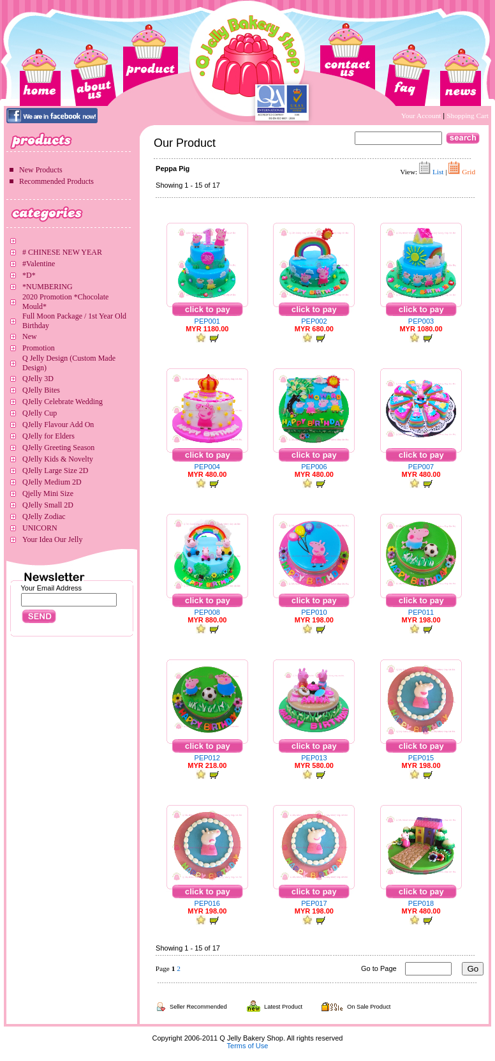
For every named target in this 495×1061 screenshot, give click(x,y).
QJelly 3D (38, 378)
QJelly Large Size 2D (55, 470)
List (438, 172)
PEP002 (314, 321)
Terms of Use (248, 1046)
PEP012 (207, 758)
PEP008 (207, 612)
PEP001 (207, 321)
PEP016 (207, 903)
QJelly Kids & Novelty (57, 459)
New (29, 336)
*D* (29, 275)
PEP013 (314, 758)
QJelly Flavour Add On (58, 424)
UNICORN (39, 527)
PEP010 (314, 612)
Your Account (422, 115)
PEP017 (314, 903)
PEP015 (421, 758)
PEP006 (314, 466)
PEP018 (421, 903)
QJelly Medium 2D (52, 482)
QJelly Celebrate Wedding (62, 401)
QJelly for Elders (48, 436)
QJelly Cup (39, 413)
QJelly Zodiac (44, 516)
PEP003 (421, 321)
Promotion (38, 347)
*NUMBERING (47, 286)
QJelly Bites (41, 390)
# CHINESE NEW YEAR (62, 252)
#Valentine (38, 263)
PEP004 (207, 466)
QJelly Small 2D (47, 504)
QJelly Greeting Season (58, 447)
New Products (41, 169)
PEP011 (421, 612)
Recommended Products (56, 181)
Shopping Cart (468, 115)
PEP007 (421, 466)
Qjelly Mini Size (47, 493)
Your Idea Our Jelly (52, 539)
